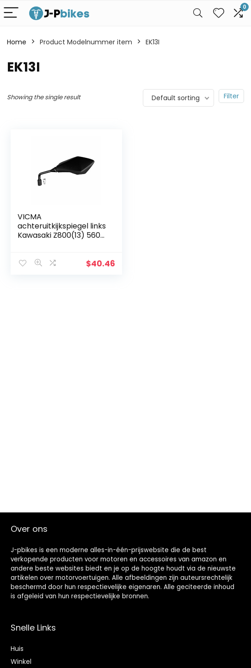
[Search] (198, 13)
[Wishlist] (218, 13)
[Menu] (11, 13)
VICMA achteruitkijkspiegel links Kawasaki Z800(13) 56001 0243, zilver (62, 230)
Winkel (21, 661)
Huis (17, 648)
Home (16, 42)
